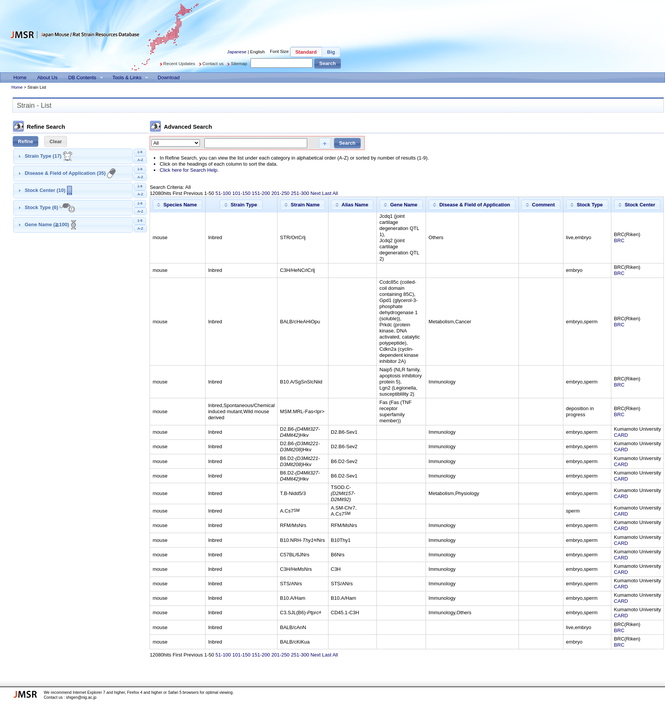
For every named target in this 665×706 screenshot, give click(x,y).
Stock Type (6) (50, 207)
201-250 (280, 193)
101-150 (241, 193)
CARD (621, 435)
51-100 (223, 193)
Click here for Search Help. (188, 170)
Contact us (213, 63)
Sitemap (239, 63)
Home (16, 87)
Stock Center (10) (49, 190)
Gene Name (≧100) (51, 224)
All (335, 193)
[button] (306, 52)
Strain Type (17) (48, 156)
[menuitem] (20, 77)
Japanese (237, 51)
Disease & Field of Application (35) (70, 173)
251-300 (300, 193)
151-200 (261, 193)
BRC (619, 240)
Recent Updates (179, 63)
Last (327, 193)
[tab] (73, 156)
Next (316, 193)
